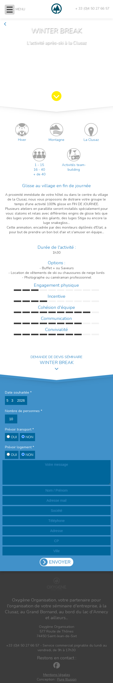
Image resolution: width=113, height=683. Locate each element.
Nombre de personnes (23, 411)
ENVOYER (60, 562)
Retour (11, 24)
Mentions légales (56, 674)
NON (27, 437)
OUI (12, 437)
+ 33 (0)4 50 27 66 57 (92, 8)
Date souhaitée (18, 392)
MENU (20, 9)
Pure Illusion (66, 679)
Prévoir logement (19, 447)
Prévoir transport (19, 429)
